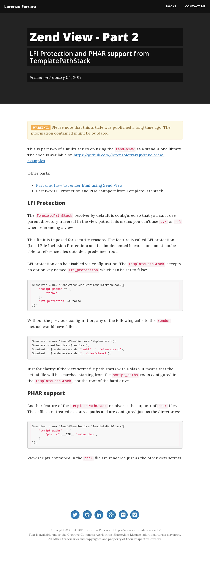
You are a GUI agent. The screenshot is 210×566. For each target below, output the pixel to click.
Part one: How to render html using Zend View (79, 185)
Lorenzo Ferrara (20, 6)
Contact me (195, 6)
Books (171, 6)
